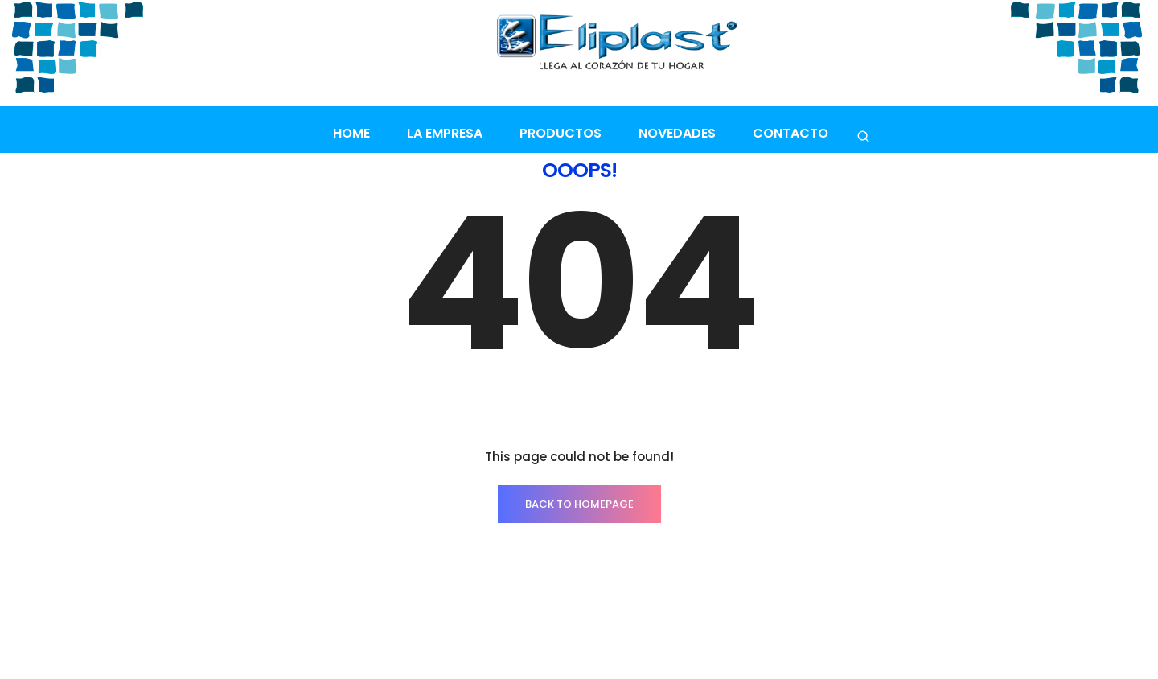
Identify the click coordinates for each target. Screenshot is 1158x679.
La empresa (444, 133)
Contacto (790, 133)
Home (351, 133)
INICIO (136, 628)
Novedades (677, 133)
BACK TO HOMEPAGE (579, 454)
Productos (560, 133)
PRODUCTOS (212, 628)
